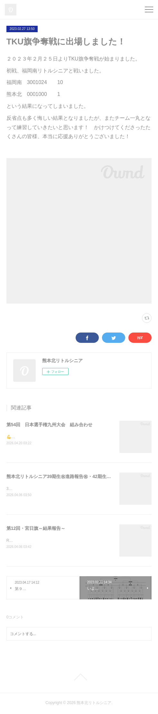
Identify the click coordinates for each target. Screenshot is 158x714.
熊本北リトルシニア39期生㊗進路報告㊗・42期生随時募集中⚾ (70, 476)
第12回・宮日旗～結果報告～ (36, 528)
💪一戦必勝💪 (19, 437)
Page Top (79, 677)
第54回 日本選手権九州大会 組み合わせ (49, 424)
